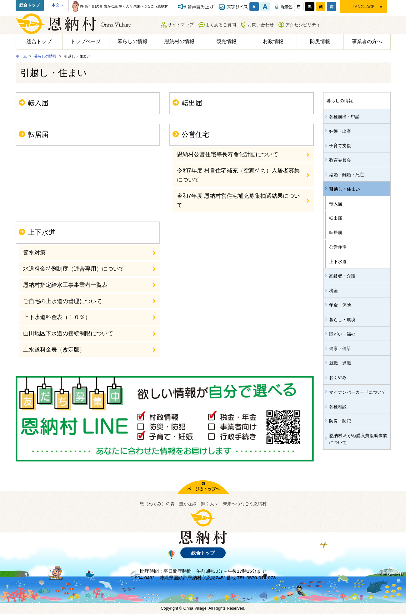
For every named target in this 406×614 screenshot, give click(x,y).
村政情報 (273, 41)
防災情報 (320, 41)
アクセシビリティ (302, 24)
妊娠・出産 (340, 131)
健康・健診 (340, 348)
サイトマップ (181, 24)
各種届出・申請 (344, 116)
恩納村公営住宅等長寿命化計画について (227, 154)
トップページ (86, 41)
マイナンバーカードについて (357, 392)
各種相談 (338, 406)
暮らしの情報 (133, 41)
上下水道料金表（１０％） (57, 317)
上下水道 (41, 232)
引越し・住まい (344, 189)
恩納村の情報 (179, 41)
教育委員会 (340, 159)
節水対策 (34, 252)
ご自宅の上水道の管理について (62, 301)
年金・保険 (340, 304)
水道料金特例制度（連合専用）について (73, 269)
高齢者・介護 (342, 275)
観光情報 (226, 41)
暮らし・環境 (342, 319)
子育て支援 (340, 145)
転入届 (38, 103)
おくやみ (338, 377)
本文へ (58, 5)
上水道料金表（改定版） (54, 350)
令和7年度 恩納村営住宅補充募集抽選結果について (238, 200)
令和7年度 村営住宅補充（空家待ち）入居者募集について (238, 175)
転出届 (192, 103)
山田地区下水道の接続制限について (68, 333)
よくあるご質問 (220, 24)
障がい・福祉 (342, 334)
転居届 (38, 134)
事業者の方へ (367, 41)
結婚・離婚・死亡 (346, 174)
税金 (333, 290)
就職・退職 (340, 363)
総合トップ (29, 5)
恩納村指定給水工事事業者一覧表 (65, 285)
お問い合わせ (261, 24)
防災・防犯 (340, 420)
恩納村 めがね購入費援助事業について (358, 439)
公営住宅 (195, 134)
